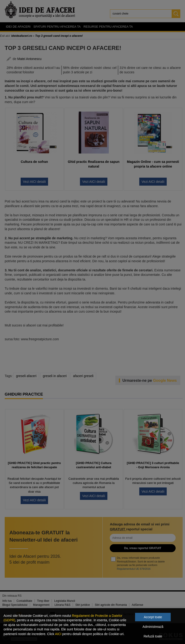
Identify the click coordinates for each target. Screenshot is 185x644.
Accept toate (153, 617)
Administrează (153, 627)
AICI (58, 634)
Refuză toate (153, 636)
